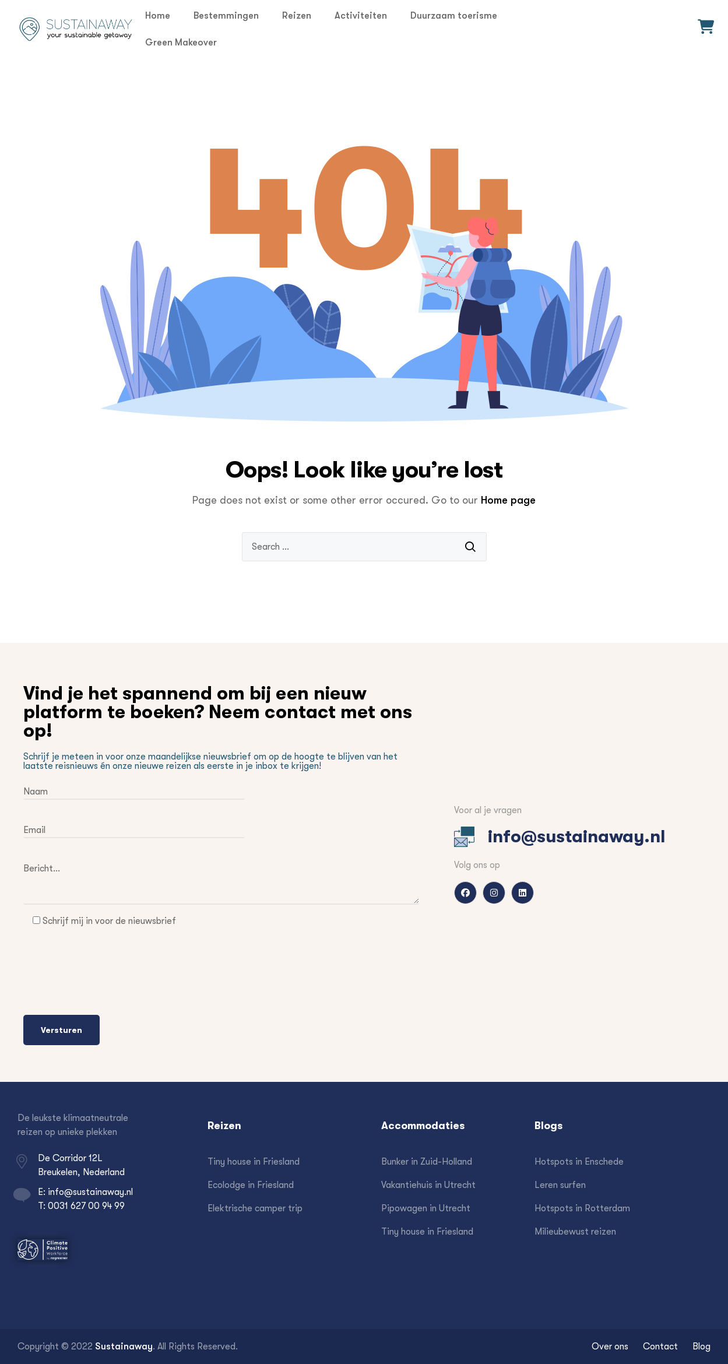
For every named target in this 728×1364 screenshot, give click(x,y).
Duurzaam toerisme (453, 15)
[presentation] (112, 974)
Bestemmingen (226, 15)
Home (157, 15)
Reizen (296, 15)
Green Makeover (181, 42)
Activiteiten (361, 15)
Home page (508, 500)
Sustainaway (124, 1346)
